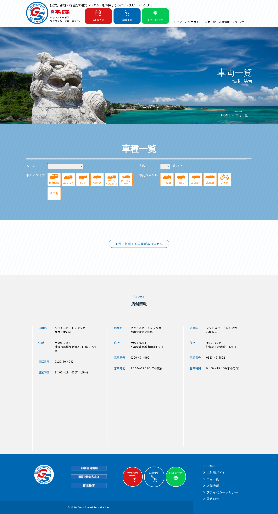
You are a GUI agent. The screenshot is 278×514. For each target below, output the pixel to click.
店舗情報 (224, 22)
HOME (211, 466)
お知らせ (238, 22)
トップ (178, 22)
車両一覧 (210, 22)
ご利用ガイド (193, 22)
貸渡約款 (212, 498)
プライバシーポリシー (222, 492)
